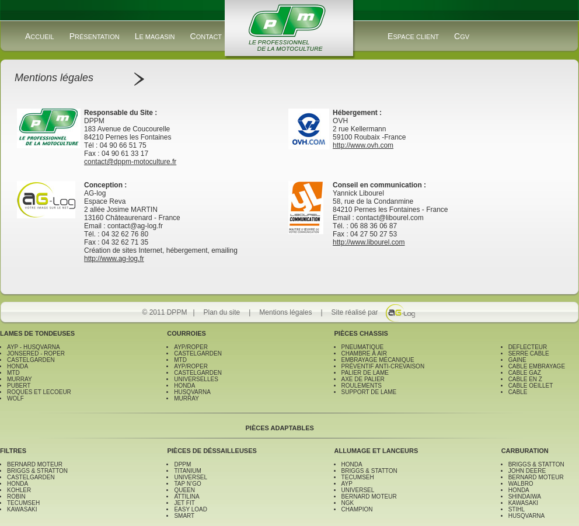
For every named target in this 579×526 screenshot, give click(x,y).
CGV (461, 36)
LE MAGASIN (155, 36)
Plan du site (222, 312)
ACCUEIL (39, 36)
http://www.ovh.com (363, 145)
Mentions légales (285, 312)
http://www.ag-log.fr (114, 259)
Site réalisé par (355, 312)
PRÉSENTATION (94, 36)
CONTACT (206, 36)
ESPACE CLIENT (413, 36)
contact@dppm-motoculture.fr (130, 162)
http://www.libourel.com (368, 242)
